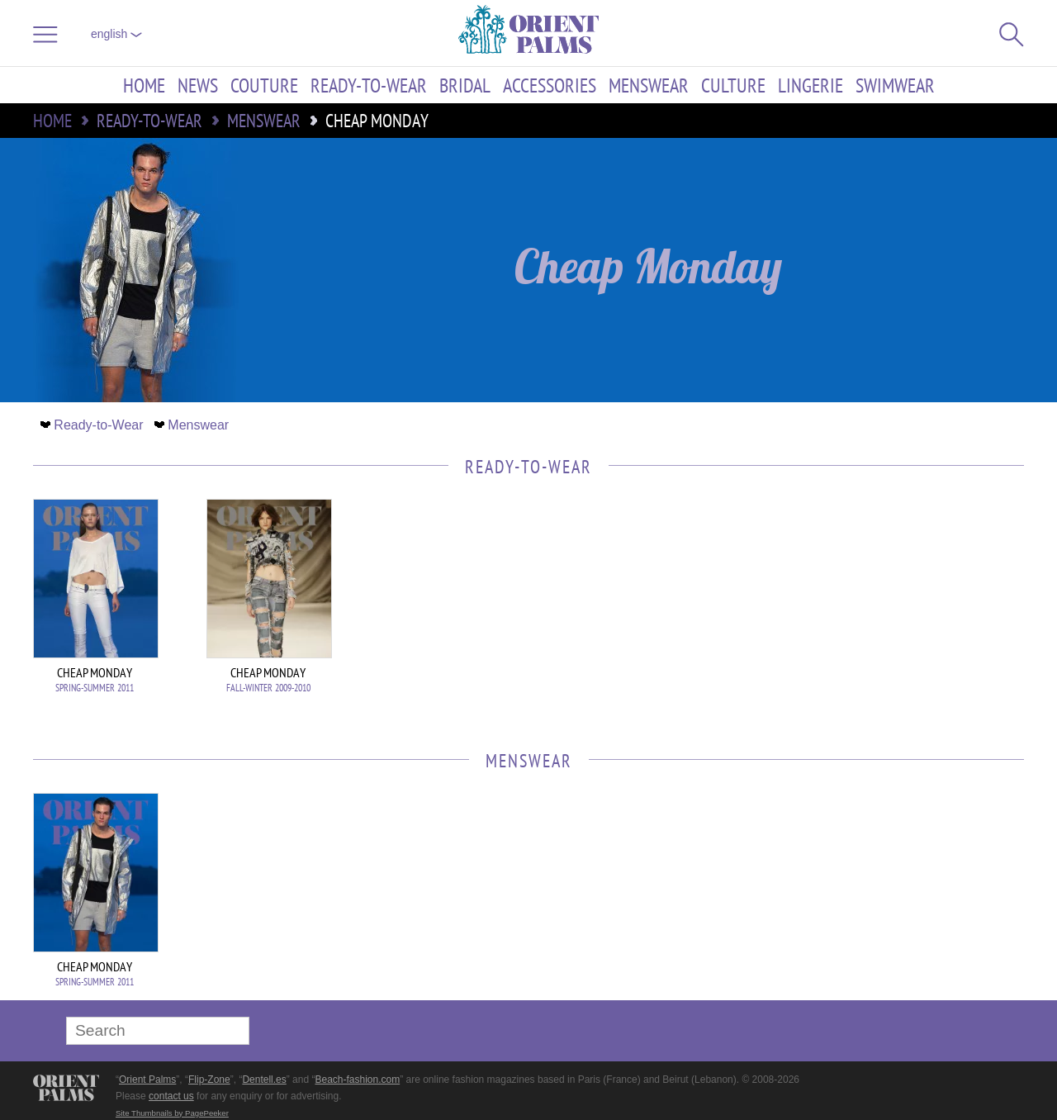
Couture (264, 85)
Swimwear (895, 85)
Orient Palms (147, 1079)
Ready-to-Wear (368, 85)
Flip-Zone (209, 1079)
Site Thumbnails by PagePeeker (172, 1113)
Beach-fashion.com (357, 1079)
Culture (733, 85)
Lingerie (810, 85)
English (116, 33)
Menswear (649, 85)
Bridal (465, 85)
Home (144, 85)
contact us (171, 1096)
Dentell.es (264, 1079)
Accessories (549, 85)
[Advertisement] (908, 610)
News (198, 85)
